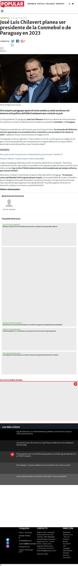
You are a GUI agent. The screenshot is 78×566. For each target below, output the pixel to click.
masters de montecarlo (12, 353)
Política (41, 4)
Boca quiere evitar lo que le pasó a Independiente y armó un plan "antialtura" (31, 154)
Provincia (32, 4)
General (22, 547)
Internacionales (30, 544)
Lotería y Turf (21, 551)
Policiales (50, 4)
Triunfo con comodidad (11, 329)
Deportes (60, 4)
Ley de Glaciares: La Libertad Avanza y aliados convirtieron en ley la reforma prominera (43, 432)
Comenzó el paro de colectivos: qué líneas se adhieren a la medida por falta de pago (45, 444)
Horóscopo (29, 550)
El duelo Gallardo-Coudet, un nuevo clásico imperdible (22, 159)
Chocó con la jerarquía (11, 225)
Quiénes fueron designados (13, 323)
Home (21, 533)
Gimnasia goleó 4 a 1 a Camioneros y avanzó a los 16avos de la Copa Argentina (29, 331)
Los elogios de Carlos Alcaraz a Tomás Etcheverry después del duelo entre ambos (30, 355)
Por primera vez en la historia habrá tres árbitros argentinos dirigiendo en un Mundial (32, 325)
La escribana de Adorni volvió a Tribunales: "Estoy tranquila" (41, 476)
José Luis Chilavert (9, 209)
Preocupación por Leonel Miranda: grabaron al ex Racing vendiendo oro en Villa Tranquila (46, 455)
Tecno (27, 547)
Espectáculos (23, 544)
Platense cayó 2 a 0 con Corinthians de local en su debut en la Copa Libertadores (30, 226)
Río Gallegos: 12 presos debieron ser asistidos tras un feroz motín (43, 465)
